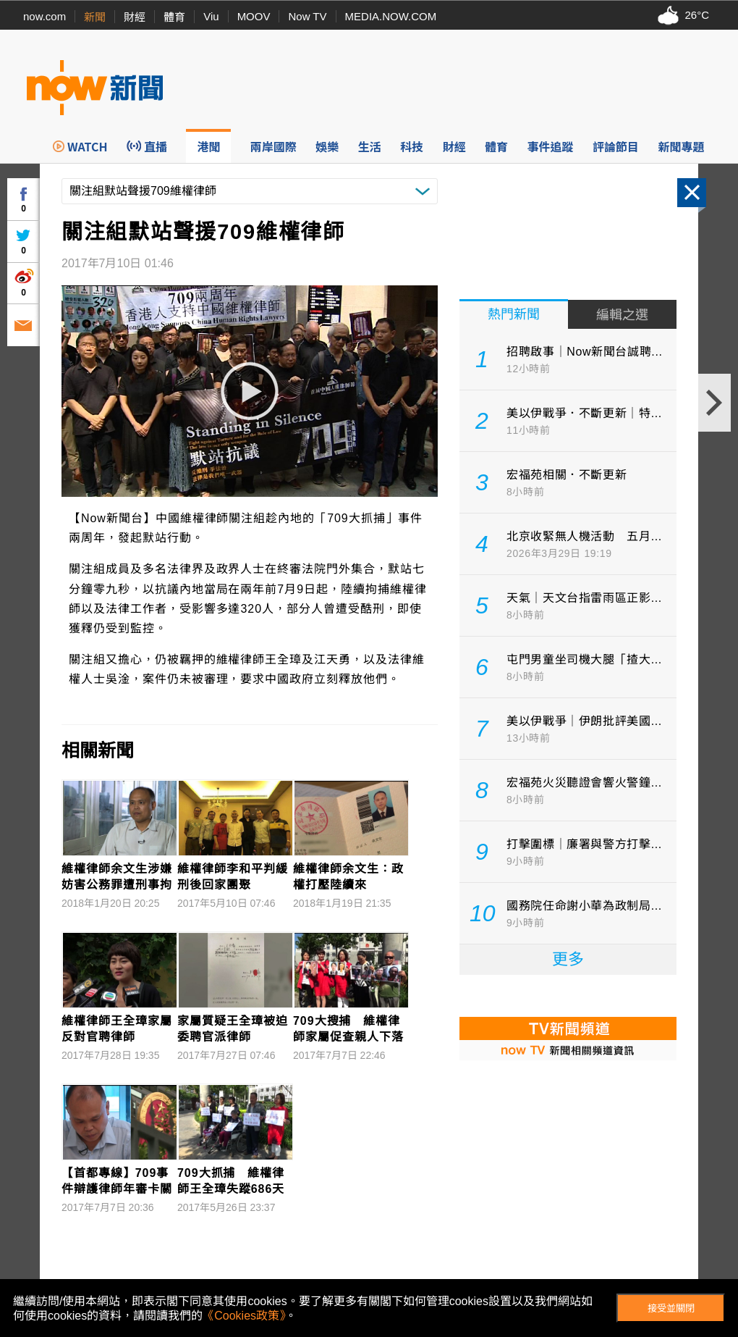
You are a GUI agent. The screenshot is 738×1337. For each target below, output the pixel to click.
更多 (568, 959)
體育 (174, 17)
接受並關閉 (671, 1308)
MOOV (254, 16)
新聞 (95, 17)
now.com (44, 16)
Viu (211, 16)
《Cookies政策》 (244, 1315)
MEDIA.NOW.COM (391, 16)
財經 (134, 17)
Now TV (307, 16)
